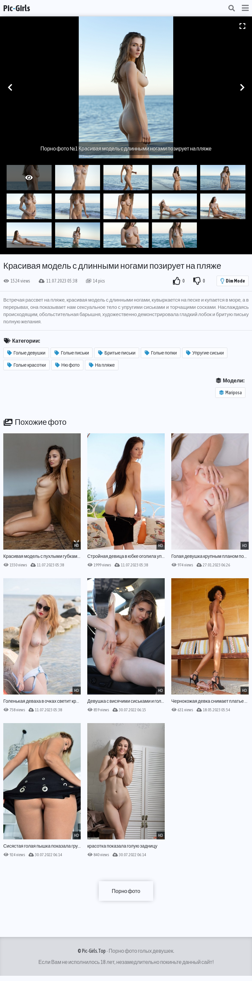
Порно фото (126, 891)
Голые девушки (26, 353)
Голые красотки (26, 365)
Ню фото (67, 365)
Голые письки (71, 353)
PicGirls (16, 8)
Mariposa (230, 393)
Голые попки (161, 353)
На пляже (102, 365)
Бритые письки (117, 353)
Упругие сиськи (205, 353)
